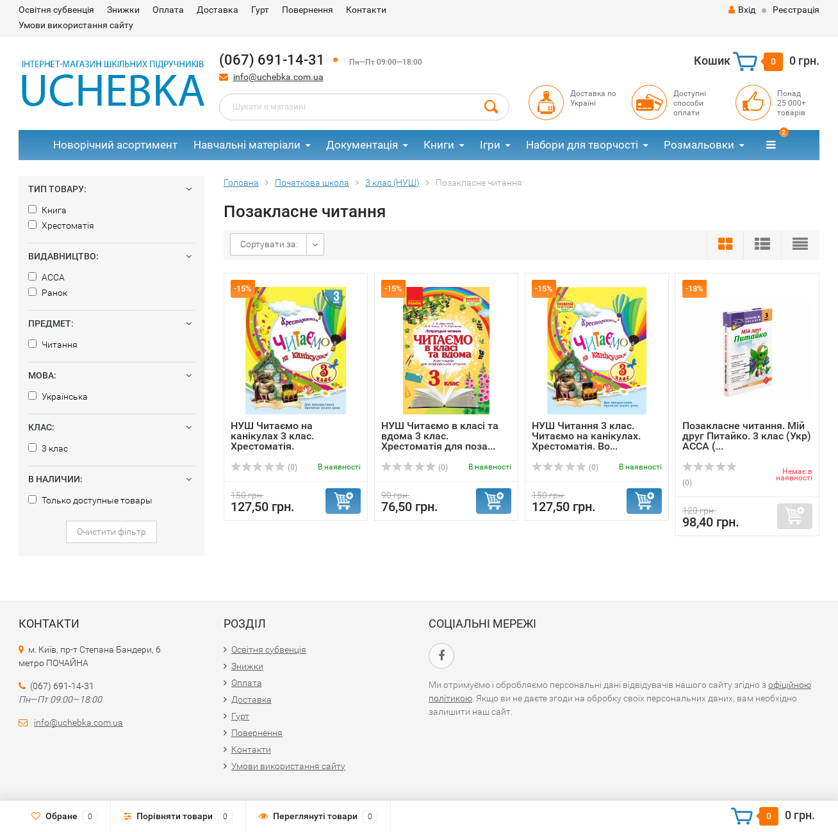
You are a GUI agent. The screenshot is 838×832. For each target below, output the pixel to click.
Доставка (217, 9)
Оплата (168, 9)
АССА (46, 277)
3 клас (48, 448)
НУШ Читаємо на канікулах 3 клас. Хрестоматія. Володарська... (272, 441)
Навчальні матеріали (246, 144)
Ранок (47, 293)
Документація (362, 144)
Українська (58, 396)
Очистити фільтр (111, 531)
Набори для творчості (582, 144)
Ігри (490, 144)
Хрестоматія (61, 225)
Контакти (366, 9)
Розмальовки (699, 144)
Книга (47, 210)
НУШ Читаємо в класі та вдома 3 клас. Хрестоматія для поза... (439, 436)
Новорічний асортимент (115, 144)
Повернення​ (307, 9)
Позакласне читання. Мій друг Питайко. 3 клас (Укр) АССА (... (746, 436)
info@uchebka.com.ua (278, 77)
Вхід (741, 9)
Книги (438, 144)
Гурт (260, 9)
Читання (53, 344)
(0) (264, 467)
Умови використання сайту (76, 25)
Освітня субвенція (56, 9)
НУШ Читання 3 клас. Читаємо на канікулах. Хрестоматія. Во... (586, 436)
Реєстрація (796, 9)
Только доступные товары (90, 500)
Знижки (123, 9)
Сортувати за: (269, 244)
